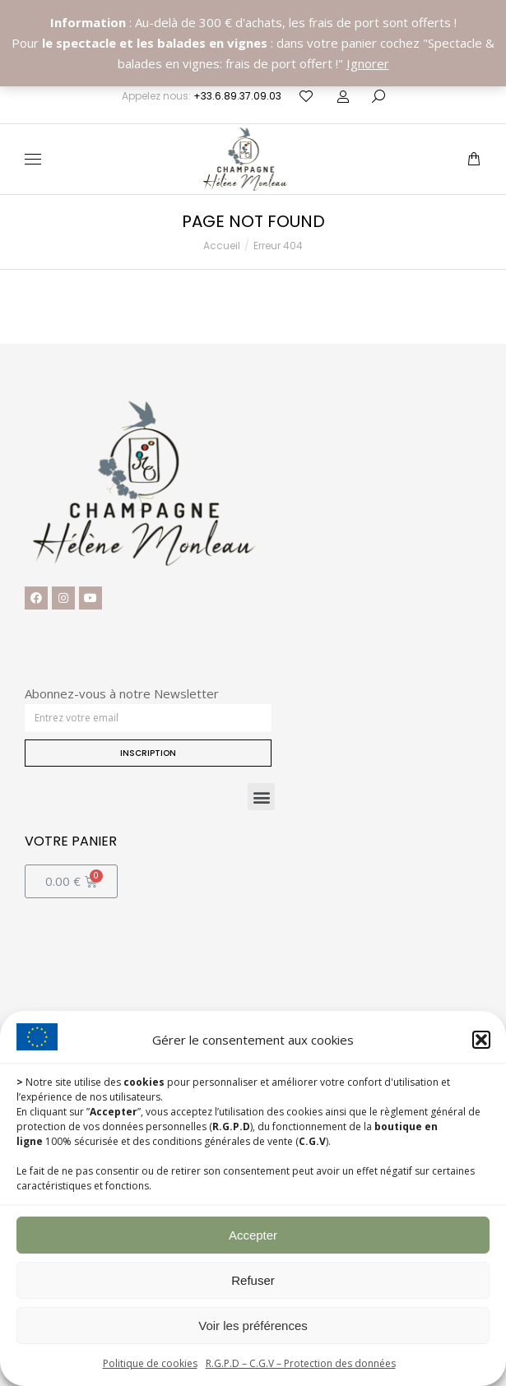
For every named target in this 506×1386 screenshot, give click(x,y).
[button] (481, 1039)
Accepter (253, 1235)
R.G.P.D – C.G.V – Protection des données (301, 1363)
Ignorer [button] (367, 63)
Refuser (253, 1280)
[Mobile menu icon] (33, 159)
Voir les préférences (253, 1326)
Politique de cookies (150, 1363)
